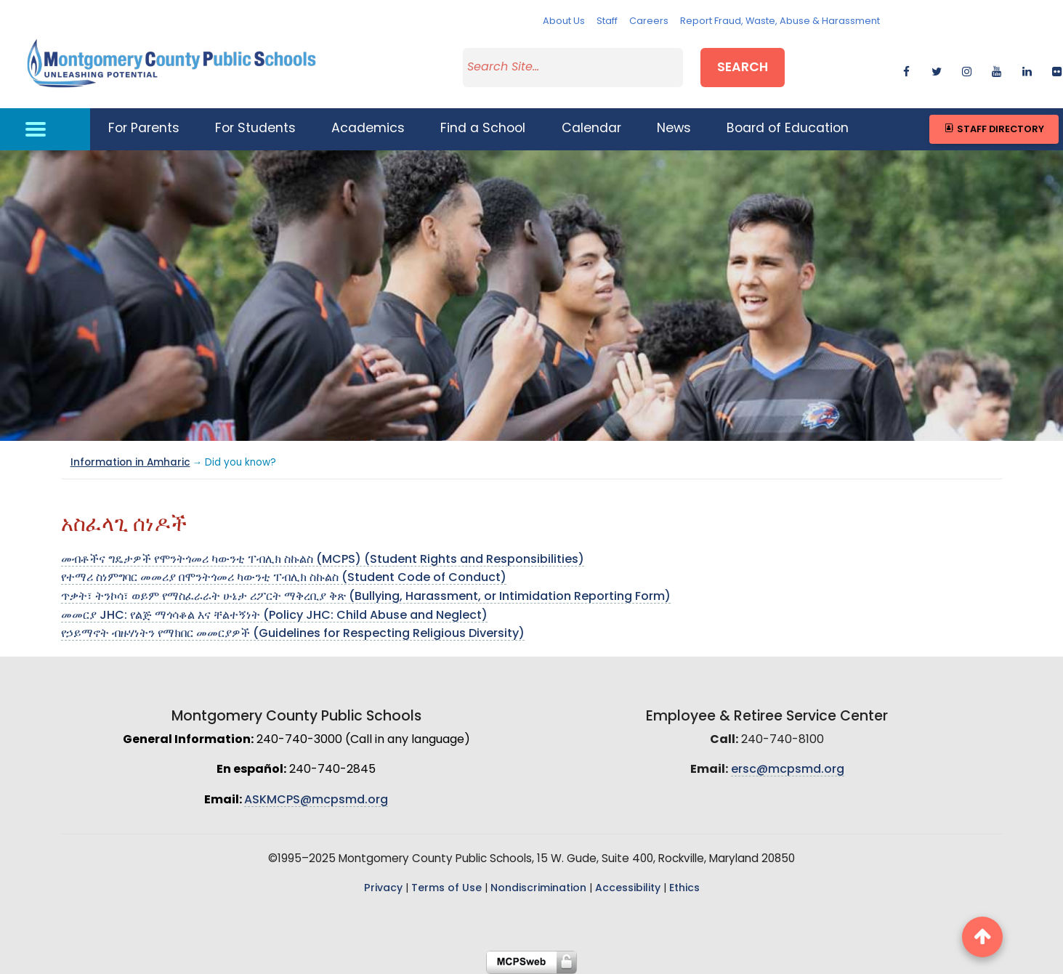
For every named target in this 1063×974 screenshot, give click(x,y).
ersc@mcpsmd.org (787, 770)
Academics (368, 129)
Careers (648, 21)
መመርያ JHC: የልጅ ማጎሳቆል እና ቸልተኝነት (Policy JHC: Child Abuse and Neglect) (274, 616)
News (674, 129)
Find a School (482, 129)
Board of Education (788, 129)
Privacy (383, 888)
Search (742, 68)
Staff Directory (993, 129)
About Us (564, 21)
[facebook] (906, 69)
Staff (607, 21)
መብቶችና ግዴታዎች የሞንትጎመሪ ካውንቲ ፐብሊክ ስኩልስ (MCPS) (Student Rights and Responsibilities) (322, 560)
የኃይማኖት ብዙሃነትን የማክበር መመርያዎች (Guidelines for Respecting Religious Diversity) (293, 634)
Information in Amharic (130, 463)
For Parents (143, 129)
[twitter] (936, 69)
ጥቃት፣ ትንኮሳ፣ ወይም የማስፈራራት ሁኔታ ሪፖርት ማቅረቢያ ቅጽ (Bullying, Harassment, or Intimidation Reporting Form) (366, 597)
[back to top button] (982, 937)
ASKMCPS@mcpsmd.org (316, 800)
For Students (255, 129)
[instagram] (966, 69)
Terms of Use (446, 888)
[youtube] (996, 69)
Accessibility (627, 888)
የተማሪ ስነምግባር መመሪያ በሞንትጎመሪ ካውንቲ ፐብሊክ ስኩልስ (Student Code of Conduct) (283, 578)
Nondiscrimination (538, 888)
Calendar (591, 129)
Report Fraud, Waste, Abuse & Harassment (780, 21)
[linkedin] (1027, 69)
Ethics (684, 888)
